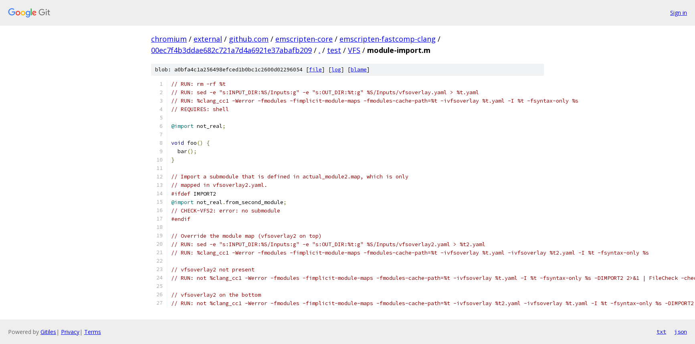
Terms (92, 332)
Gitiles (48, 332)
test (334, 50)
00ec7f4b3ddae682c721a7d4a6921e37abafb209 (231, 50)
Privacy (70, 332)
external (208, 39)
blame (359, 69)
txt (661, 331)
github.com (249, 39)
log (336, 69)
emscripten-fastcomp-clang (387, 39)
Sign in (678, 12)
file (315, 69)
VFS (354, 50)
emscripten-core (304, 39)
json (680, 331)
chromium (169, 39)
